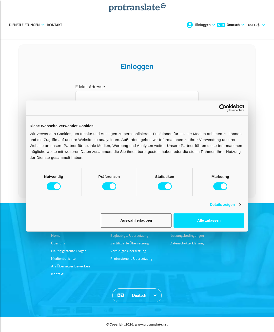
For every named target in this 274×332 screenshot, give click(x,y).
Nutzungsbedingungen (187, 235)
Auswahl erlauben (136, 220)
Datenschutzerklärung (187, 243)
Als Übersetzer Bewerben (70, 266)
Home (55, 235)
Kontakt (54, 25)
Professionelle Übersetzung (131, 259)
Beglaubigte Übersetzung (129, 235)
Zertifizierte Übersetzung (129, 243)
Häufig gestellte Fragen (68, 251)
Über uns (58, 243)
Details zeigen (222, 204)
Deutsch (131, 295)
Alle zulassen (209, 220)
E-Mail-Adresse (90, 86)
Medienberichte (63, 259)
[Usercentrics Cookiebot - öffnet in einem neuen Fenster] (222, 108)
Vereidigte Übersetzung (128, 251)
